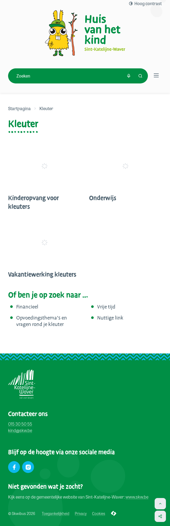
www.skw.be (136, 497)
